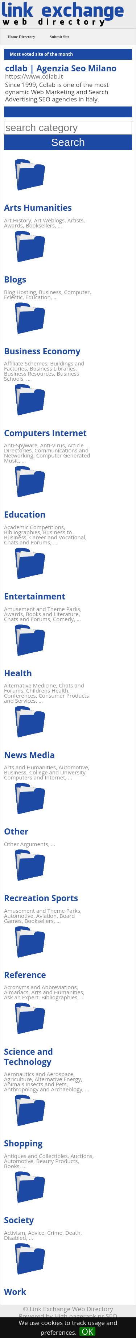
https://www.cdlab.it (34, 76)
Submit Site (60, 36)
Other (16, 831)
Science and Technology (28, 1056)
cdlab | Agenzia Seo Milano (61, 68)
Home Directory (21, 36)
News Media (29, 755)
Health (18, 673)
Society (19, 1220)
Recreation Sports (41, 898)
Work (15, 1291)
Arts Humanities (38, 207)
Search (68, 142)
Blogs (15, 279)
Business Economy (42, 351)
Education (25, 514)
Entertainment (34, 596)
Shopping (23, 1143)
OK (87, 1331)
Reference (25, 974)
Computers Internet (45, 433)
